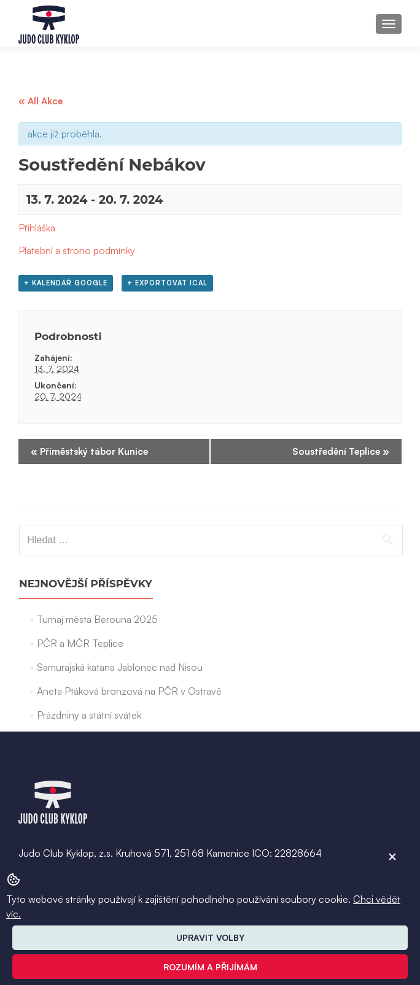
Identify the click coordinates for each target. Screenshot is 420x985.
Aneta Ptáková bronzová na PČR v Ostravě (129, 691)
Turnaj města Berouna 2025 (97, 619)
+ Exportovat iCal (167, 283)
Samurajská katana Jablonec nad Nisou (120, 667)
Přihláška (36, 228)
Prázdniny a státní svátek (89, 715)
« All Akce (40, 101)
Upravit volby (210, 937)
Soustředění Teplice (340, 451)
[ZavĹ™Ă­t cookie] (392, 857)
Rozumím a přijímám (210, 967)
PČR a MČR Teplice (80, 643)
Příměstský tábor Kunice (89, 451)
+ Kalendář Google (65, 283)
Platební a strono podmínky (76, 250)
